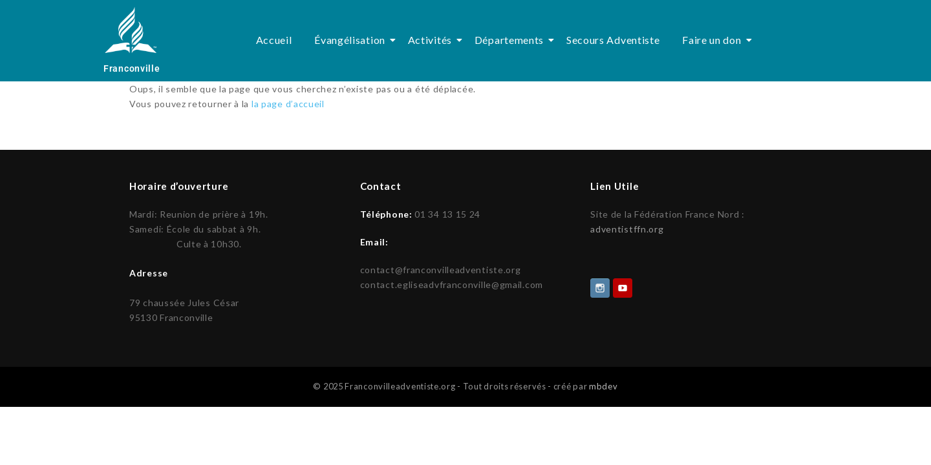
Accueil (274, 40)
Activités (432, 40)
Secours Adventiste (613, 40)
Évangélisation (352, 40)
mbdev (603, 385)
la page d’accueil (288, 103)
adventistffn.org (626, 228)
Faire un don (713, 40)
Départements (511, 40)
